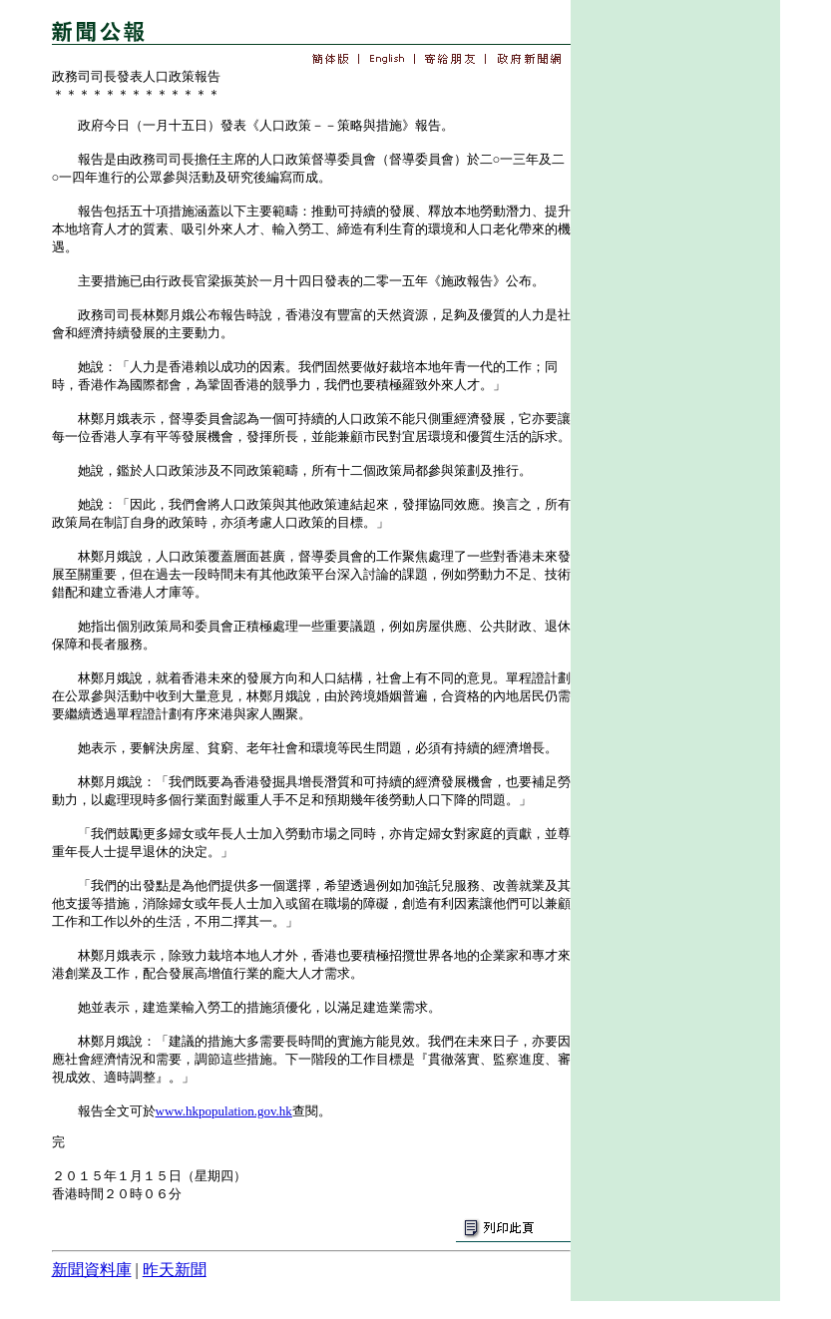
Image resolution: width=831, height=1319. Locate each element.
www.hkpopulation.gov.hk (224, 1110)
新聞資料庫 (92, 1269)
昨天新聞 (175, 1269)
